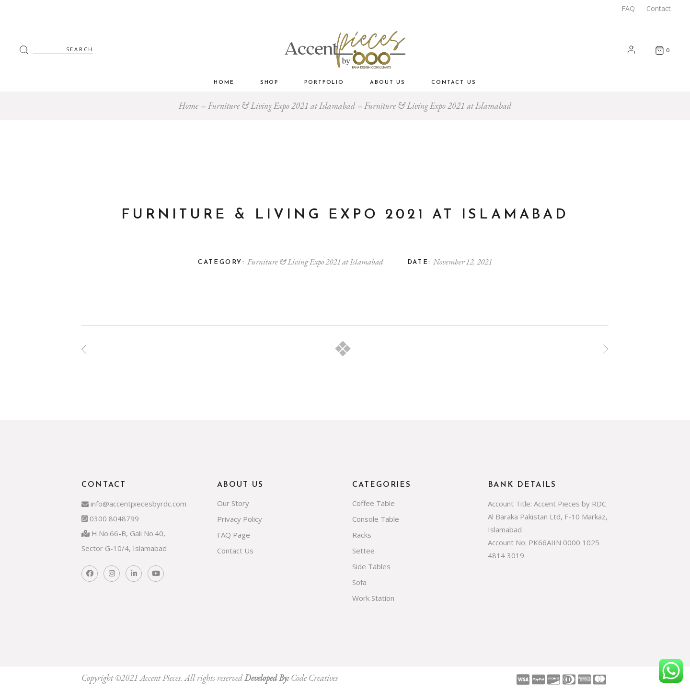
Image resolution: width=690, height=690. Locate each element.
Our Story (233, 503)
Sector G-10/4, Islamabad (124, 548)
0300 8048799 (110, 518)
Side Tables (371, 566)
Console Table (375, 519)
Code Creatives (314, 677)
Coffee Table (373, 503)
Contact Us (235, 550)
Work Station (373, 598)
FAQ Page (233, 535)
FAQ (628, 8)
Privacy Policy (239, 519)
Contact (658, 8)
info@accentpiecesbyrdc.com (133, 503)
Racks (361, 535)
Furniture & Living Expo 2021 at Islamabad (315, 261)
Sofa (359, 582)
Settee (363, 550)
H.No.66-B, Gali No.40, (123, 533)
